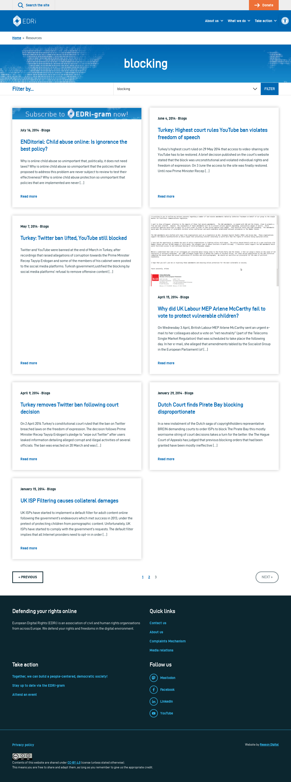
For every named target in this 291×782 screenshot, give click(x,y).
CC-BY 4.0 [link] (74, 762)
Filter (269, 89)
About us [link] (212, 21)
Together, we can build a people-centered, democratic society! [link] (60, 676)
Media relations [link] (161, 650)
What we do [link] (237, 21)
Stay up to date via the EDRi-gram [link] (38, 685)
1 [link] (142, 577)
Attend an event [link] (24, 695)
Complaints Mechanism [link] (168, 641)
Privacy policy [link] (23, 745)
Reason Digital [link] (269, 744)
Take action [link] (263, 21)
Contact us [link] (158, 623)
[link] (285, 21)
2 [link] (149, 577)
